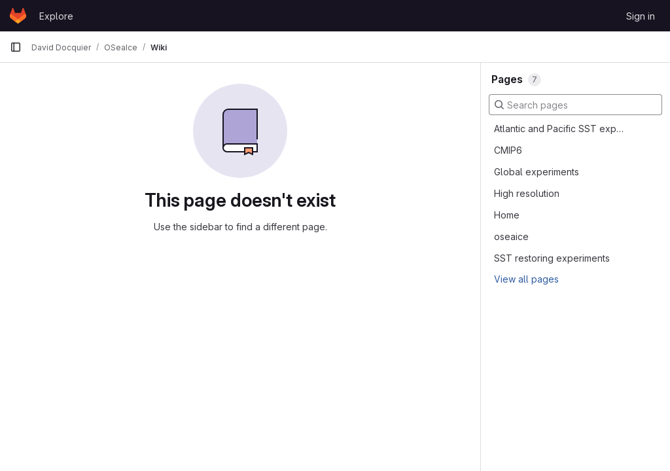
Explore (56, 16)
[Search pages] (575, 104)
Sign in (640, 16)
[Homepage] (18, 15)
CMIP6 (508, 150)
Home (507, 214)
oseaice (511, 236)
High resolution (526, 193)
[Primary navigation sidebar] (15, 47)
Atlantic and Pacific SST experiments (560, 128)
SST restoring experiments (552, 258)
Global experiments (536, 171)
